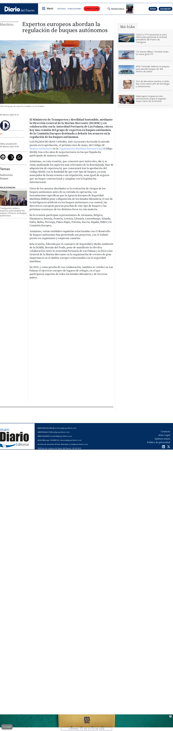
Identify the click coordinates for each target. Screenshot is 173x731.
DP (1, 134)
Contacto (165, 431)
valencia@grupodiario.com (70, 440)
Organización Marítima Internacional (81, 148)
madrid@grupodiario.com (61, 436)
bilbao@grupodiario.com (59, 432)
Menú (50, 8)
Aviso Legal (164, 435)
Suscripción (165, 8)
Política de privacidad (158, 442)
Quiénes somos (162, 438)
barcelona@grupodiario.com (64, 428)
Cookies (7, 727)
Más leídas (127, 26)
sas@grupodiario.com (79, 444)
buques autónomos (41, 148)
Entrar (153, 8)
